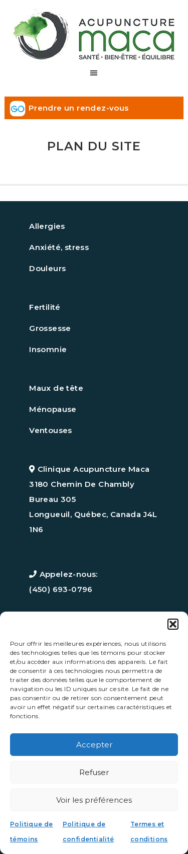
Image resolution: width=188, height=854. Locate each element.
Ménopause (53, 409)
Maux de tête (56, 388)
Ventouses (50, 430)
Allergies (47, 226)
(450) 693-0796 (61, 589)
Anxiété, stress (59, 247)
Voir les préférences (94, 800)
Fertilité (45, 307)
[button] (173, 624)
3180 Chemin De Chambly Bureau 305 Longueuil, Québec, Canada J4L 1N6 (93, 506)
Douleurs (47, 268)
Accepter (94, 744)
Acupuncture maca (94, 31)
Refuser (94, 772)
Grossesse (50, 328)
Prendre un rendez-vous (79, 108)
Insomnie (48, 349)
